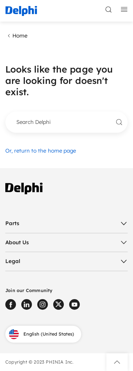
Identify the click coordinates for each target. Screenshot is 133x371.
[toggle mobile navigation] (124, 9)
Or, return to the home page (40, 150)
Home (16, 35)
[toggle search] (108, 9)
